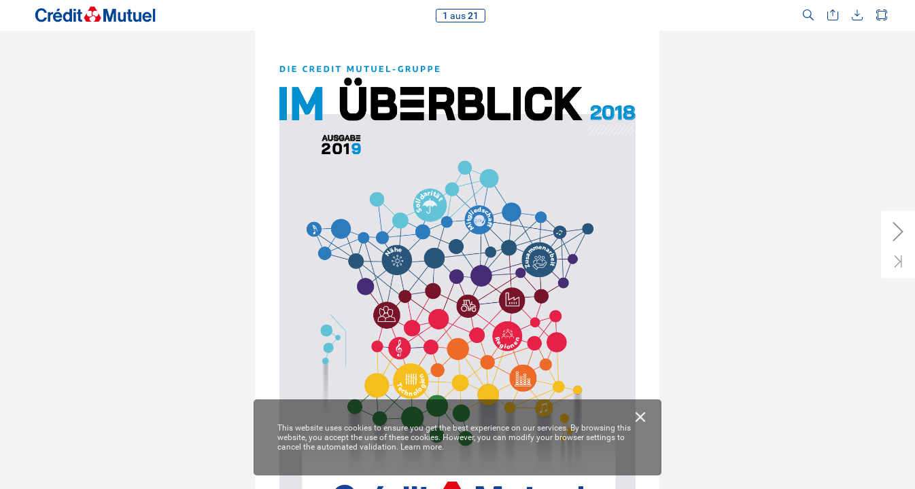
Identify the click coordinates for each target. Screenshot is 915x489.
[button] (808, 15)
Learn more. (422, 447)
